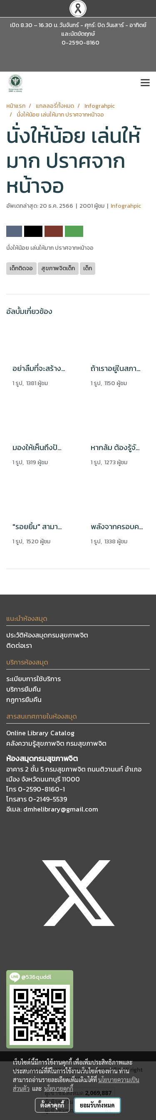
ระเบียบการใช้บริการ (33, 679)
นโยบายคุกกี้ (58, 1088)
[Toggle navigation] (145, 83)
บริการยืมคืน (23, 689)
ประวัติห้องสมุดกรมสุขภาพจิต (47, 635)
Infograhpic (126, 206)
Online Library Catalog (40, 733)
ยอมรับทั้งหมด (97, 1105)
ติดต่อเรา (19, 645)
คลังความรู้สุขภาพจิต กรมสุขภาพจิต (56, 743)
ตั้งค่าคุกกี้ (52, 1105)
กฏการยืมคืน (24, 699)
